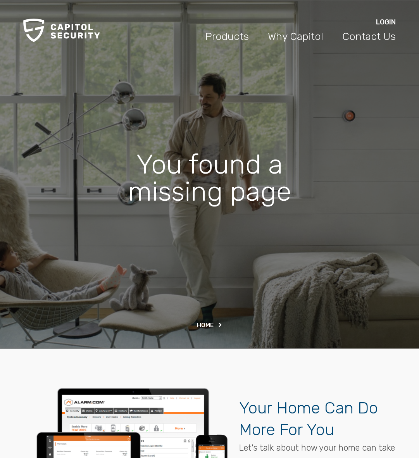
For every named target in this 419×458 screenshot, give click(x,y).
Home (209, 325)
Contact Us (369, 36)
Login (386, 22)
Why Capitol (295, 36)
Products (227, 36)
